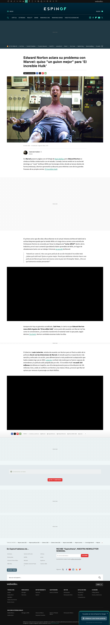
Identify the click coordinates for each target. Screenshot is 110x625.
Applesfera (9, 597)
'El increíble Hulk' (51, 169)
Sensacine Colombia (40, 615)
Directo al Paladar (54, 592)
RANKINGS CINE (45, 17)
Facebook (93, 18)
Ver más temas (12, 570)
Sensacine (38, 592)
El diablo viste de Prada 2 (30, 564)
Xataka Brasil (10, 615)
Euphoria (42, 560)
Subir (98, 584)
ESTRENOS (22, 17)
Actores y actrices (34, 434)
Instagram (90, 18)
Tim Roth (32, 334)
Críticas (42, 554)
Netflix (25, 557)
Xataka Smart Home (12, 599)
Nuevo (98, 11)
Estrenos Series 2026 (55, 542)
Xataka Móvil (10, 595)
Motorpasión (67, 592)
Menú (11, 11)
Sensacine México (40, 613)
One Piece (21, 46)
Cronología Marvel (89, 542)
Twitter (102, 18)
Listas (41, 557)
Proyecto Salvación (42, 46)
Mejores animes (78, 542)
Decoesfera (80, 595)
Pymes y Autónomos (97, 595)
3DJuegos (23, 592)
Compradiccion (81, 597)
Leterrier (49, 360)
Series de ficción (28, 554)
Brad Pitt (52, 46)
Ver (55, 480)
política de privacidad (76, 559)
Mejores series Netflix (68, 542)
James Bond (59, 46)
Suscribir (84, 555)
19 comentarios (30, 73)
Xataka (9, 592)
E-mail (45, 73)
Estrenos (9, 554)
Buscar (99, 577)
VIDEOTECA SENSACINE (72, 17)
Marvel (65, 46)
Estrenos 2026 (45, 542)
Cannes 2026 (43, 563)
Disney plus (10, 557)
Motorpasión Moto (68, 595)
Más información (55, 623)
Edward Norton (62, 434)
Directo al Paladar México (54, 613)
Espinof (55, 8)
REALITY (29, 17)
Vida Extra (23, 595)
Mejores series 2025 (22, 542)
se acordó (59, 249)
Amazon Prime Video (12, 560)
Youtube (99, 18)
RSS (76, 569)
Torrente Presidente (30, 46)
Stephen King (81, 46)
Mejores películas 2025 (34, 542)
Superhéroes (51, 434)
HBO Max (9, 563)
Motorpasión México (68, 613)
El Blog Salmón (95, 592)
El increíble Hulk (73, 434)
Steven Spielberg (90, 46)
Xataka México (10, 613)
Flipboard (96, 18)
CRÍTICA (14, 17)
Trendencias (80, 592)
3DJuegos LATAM (25, 613)
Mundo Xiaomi (10, 602)
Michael (26, 560)
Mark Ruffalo (59, 159)
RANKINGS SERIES (57, 17)
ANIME (36, 17)
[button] (35, 152)
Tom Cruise (72, 46)
